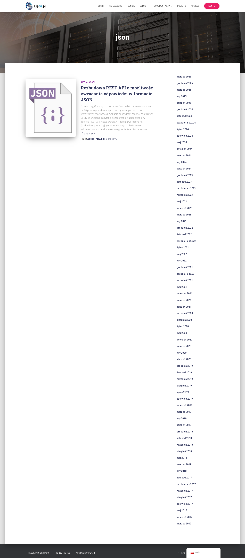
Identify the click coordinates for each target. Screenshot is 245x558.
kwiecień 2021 (184, 293)
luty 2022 (181, 260)
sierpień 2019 (184, 385)
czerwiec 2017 (185, 503)
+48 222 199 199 (62, 553)
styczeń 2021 (184, 306)
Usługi (144, 6)
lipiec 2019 (183, 392)
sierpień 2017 (184, 497)
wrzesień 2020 (185, 313)
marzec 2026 (184, 76)
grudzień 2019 (185, 366)
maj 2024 (182, 142)
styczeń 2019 (184, 425)
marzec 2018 (184, 464)
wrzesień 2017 (185, 490)
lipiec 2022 (183, 247)
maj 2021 (182, 287)
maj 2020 (182, 333)
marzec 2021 (184, 300)
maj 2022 (182, 254)
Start (101, 6)
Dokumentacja (163, 6)
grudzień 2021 (185, 267)
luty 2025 (181, 96)
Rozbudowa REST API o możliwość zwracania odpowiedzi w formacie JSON (117, 94)
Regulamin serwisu (38, 553)
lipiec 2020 (183, 326)
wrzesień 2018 (185, 444)
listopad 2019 (184, 372)
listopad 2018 (184, 438)
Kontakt (195, 6)
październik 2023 (186, 188)
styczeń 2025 (184, 103)
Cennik (131, 6)
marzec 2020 (184, 346)
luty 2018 (181, 471)
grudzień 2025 (185, 83)
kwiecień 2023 (184, 208)
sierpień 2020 (184, 320)
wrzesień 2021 (185, 280)
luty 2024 (181, 162)
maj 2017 (182, 510)
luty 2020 (181, 352)
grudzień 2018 (185, 431)
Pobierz (181, 6)
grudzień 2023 (185, 175)
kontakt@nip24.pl (85, 553)
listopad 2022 (184, 234)
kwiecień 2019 (184, 405)
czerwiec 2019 (185, 398)
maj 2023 (182, 201)
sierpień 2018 (184, 451)
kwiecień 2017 (184, 517)
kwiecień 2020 (184, 339)
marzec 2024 (184, 155)
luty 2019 (181, 418)
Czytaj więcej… (89, 133)
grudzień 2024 (185, 109)
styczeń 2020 (184, 359)
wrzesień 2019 (185, 379)
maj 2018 (182, 457)
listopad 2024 (184, 116)
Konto (211, 6)
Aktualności (115, 6)
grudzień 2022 (185, 227)
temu (111, 138)
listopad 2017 (184, 477)
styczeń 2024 (184, 168)
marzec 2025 (184, 89)
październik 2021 (186, 274)
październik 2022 (186, 241)
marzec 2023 (184, 214)
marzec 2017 (184, 523)
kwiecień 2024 (184, 149)
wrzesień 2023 (185, 194)
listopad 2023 (184, 181)
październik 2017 (186, 484)
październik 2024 (186, 122)
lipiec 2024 (183, 129)
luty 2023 (181, 221)
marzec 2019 (184, 411)
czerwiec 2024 (185, 135)
